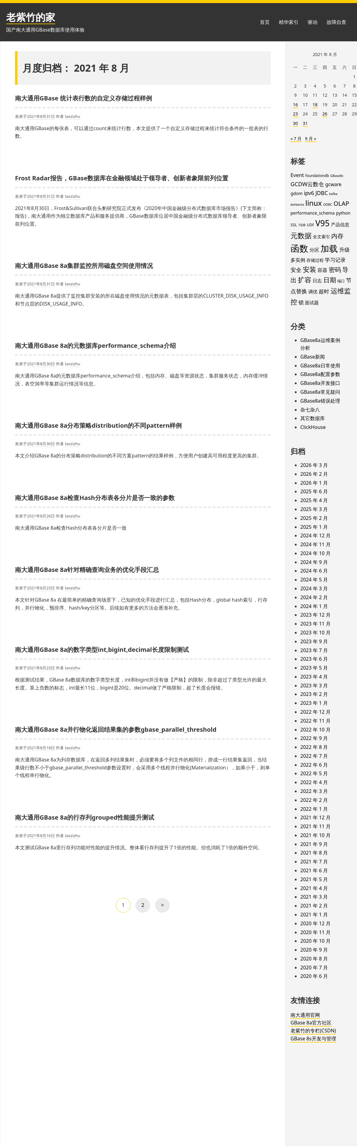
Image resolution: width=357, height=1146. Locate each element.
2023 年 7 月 (314, 650)
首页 (265, 22)
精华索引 (288, 22)
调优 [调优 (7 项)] (312, 291)
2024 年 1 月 (314, 606)
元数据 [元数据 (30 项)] (301, 235)
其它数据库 (312, 418)
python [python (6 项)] (343, 213)
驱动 (312, 22)
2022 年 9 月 (314, 738)
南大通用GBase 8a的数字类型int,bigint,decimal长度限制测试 (102, 649)
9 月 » (310, 138)
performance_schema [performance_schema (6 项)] (313, 213)
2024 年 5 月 (314, 579)
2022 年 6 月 (314, 764)
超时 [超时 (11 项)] (324, 291)
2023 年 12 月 (315, 614)
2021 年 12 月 (315, 817)
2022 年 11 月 (315, 720)
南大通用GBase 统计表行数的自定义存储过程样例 (83, 98)
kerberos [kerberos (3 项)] (297, 204)
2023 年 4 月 (314, 676)
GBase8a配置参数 (320, 374)
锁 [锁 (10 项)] (301, 302)
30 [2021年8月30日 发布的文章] (295, 123)
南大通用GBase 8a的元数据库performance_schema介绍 (95, 345)
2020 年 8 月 (314, 958)
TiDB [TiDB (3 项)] (302, 225)
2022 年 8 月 (314, 747)
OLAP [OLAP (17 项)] (341, 203)
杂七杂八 (310, 409)
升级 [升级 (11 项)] (344, 249)
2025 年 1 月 (314, 527)
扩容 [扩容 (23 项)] (304, 279)
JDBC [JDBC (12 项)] (321, 193)
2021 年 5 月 (314, 879)
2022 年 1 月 (314, 809)
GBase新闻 (312, 356)
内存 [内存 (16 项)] (337, 236)
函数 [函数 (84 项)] (299, 248)
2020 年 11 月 (315, 932)
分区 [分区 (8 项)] (314, 249)
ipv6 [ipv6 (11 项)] (309, 193)
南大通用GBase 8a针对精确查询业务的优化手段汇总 (87, 569)
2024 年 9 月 (314, 562)
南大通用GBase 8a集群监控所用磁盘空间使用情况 (84, 265)
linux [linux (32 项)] (314, 203)
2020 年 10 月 (315, 940)
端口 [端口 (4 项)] (341, 281)
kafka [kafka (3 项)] (333, 194)
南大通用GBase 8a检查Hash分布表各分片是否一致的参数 (95, 498)
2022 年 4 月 (314, 782)
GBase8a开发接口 (320, 383)
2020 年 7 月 (314, 967)
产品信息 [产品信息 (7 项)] (340, 224)
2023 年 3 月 (314, 685)
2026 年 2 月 (314, 474)
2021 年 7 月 (314, 861)
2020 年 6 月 (314, 976)
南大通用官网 (305, 1015)
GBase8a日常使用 (320, 365)
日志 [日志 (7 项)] (317, 280)
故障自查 (336, 22)
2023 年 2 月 (314, 694)
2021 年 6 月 (314, 870)
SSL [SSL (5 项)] (294, 224)
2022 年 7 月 (314, 756)
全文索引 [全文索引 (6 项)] (321, 236)
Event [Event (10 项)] (297, 174)
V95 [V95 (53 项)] (322, 223)
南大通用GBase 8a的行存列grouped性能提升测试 (84, 817)
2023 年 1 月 (314, 703)
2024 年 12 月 (315, 535)
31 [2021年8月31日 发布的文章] (305, 123)
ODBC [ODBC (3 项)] (327, 204)
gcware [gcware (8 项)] (333, 184)
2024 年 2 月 (314, 597)
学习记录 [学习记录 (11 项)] (335, 259)
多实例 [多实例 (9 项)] (298, 260)
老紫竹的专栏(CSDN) (313, 1030)
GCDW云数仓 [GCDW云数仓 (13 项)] (307, 184)
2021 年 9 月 (314, 844)
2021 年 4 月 (314, 888)
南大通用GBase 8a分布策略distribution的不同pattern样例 (98, 425)
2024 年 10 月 (315, 553)
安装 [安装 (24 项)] (309, 269)
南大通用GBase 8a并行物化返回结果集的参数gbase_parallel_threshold (115, 729)
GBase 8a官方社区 (311, 1022)
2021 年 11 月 (315, 826)
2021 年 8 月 (314, 852)
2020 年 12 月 (315, 923)
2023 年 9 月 (314, 641)
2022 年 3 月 (314, 791)
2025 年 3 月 (314, 509)
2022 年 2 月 (314, 800)
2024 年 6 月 (314, 570)
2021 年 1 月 (314, 914)
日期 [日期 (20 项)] (329, 280)
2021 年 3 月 (314, 896)
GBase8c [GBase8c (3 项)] (337, 176)
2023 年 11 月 (315, 623)
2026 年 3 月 (314, 465)
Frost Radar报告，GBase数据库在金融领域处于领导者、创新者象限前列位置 (121, 178)
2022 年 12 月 (315, 711)
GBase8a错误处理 (320, 400)
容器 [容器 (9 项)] (322, 270)
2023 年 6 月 (314, 659)
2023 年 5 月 (314, 667)
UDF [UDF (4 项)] (310, 224)
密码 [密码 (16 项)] (335, 269)
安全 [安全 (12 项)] (296, 269)
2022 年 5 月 (314, 773)
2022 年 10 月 (315, 729)
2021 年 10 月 (315, 835)
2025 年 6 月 (314, 491)
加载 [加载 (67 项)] (329, 248)
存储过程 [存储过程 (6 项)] (315, 260)
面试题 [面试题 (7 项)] (312, 302)
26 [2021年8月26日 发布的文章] (324, 114)
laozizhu (72, 116)
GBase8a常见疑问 (320, 392)
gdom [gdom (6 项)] (296, 193)
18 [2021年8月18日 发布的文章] (315, 104)
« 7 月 (296, 138)
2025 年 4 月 (314, 500)
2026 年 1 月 (314, 482)
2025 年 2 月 (314, 518)
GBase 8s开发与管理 (313, 1038)
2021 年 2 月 (314, 905)
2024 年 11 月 (315, 544)
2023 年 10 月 (315, 632)
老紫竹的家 (30, 17)
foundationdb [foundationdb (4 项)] (317, 175)
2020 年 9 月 (314, 949)
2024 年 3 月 (314, 588)
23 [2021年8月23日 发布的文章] (295, 114)
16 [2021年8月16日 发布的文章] (295, 104)
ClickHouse (313, 427)
